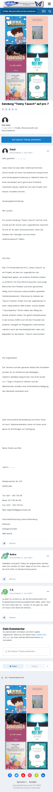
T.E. (12, 590)
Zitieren (12, 543)
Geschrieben (21, 152)
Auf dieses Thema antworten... (20, 651)
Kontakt (32, 782)
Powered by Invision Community (26, 788)
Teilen (13, 666)
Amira (13, 554)
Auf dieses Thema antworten (26, 139)
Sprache (22, 782)
